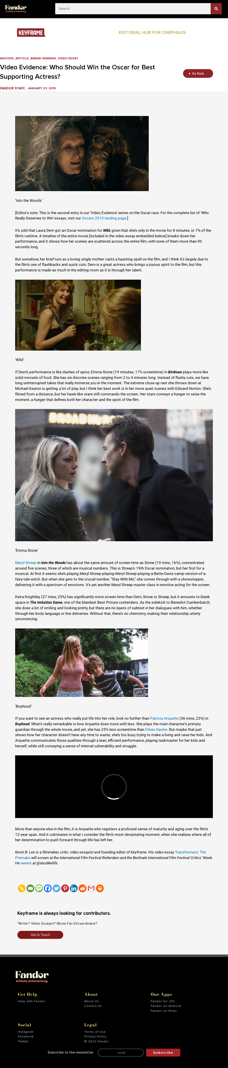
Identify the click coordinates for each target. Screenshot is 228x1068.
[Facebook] (48, 888)
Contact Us (93, 1006)
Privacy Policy (95, 1036)
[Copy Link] (22, 888)
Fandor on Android (166, 1006)
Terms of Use (95, 1031)
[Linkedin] (74, 888)
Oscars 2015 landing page (104, 218)
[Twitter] (56, 888)
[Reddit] (82, 888)
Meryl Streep (26, 562)
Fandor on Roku (164, 1010)
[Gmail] (91, 888)
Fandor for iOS (163, 1001)
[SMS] (39, 888)
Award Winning (45, 58)
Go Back (196, 73)
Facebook (26, 1036)
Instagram (26, 1031)
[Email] (30, 888)
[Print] (100, 888)
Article (23, 58)
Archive (7, 58)
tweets (27, 863)
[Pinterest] (65, 888)
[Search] (216, 8)
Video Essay (72, 58)
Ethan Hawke (156, 729)
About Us (91, 1001)
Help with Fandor (31, 1001)
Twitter (23, 1041)
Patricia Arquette (164, 718)
